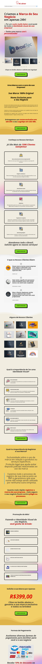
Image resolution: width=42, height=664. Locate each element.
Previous (3, 62)
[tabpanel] (8, 61)
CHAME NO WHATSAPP (21, 74)
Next (39, 62)
